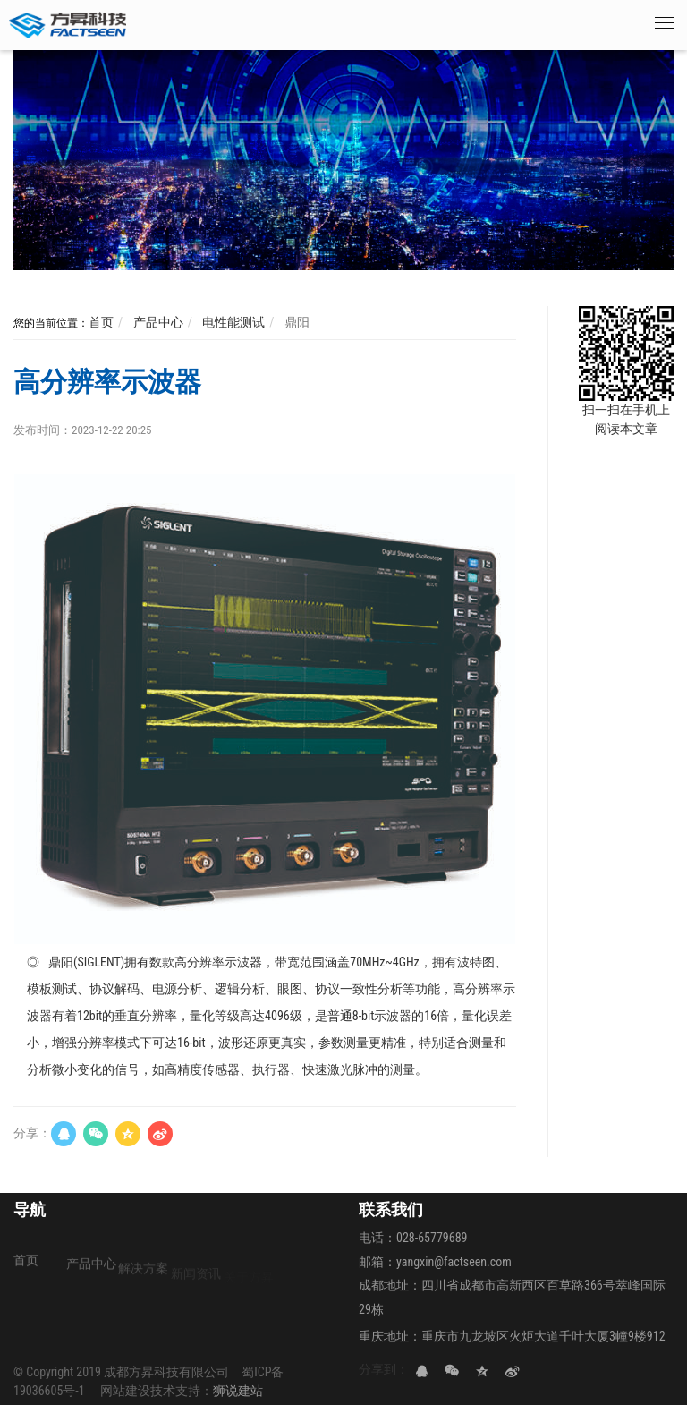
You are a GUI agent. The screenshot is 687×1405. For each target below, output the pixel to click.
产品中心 (156, 322)
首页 (101, 322)
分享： (32, 1133)
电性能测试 (232, 322)
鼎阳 (296, 322)
